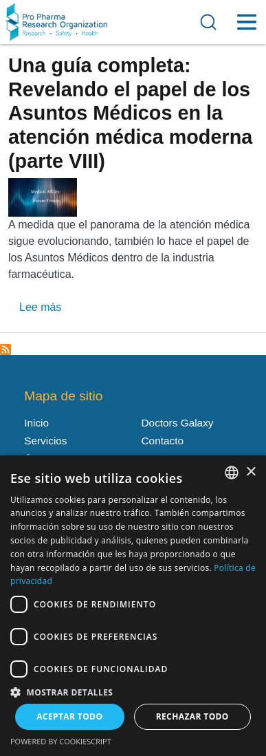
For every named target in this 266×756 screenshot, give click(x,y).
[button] (133, 691)
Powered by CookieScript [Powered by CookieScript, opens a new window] (60, 741)
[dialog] (133, 605)
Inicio (36, 423)
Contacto (163, 440)
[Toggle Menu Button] (246, 22)
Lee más (40, 307)
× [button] (250, 472)
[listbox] (232, 472)
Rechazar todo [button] (192, 716)
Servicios (45, 440)
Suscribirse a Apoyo (5, 349)
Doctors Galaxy (178, 423)
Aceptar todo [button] (69, 716)
